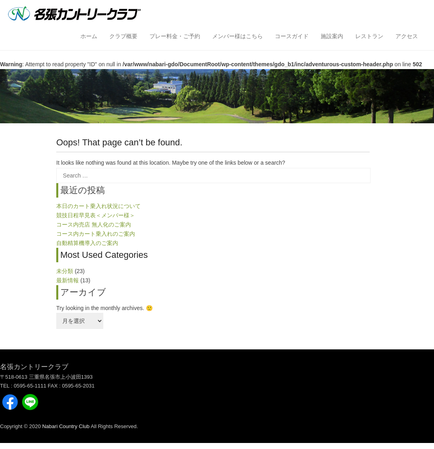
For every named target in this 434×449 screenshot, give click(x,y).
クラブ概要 (123, 36)
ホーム (88, 36)
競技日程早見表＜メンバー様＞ (95, 215)
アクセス (406, 36)
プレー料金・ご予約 (174, 36)
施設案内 (332, 36)
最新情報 (67, 280)
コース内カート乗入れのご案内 (95, 234)
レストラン (369, 36)
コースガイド (292, 36)
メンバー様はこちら (237, 36)
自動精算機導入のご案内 (87, 243)
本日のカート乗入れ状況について (98, 206)
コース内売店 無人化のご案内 (93, 224)
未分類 (64, 271)
